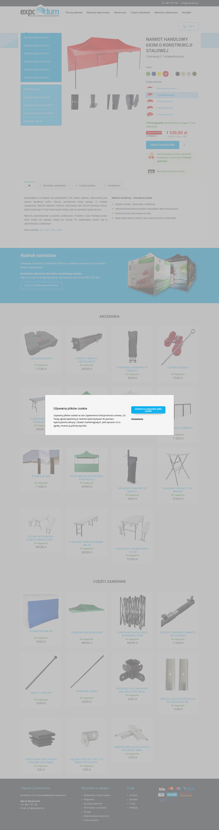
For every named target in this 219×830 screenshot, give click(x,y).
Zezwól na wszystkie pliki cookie (148, 409)
